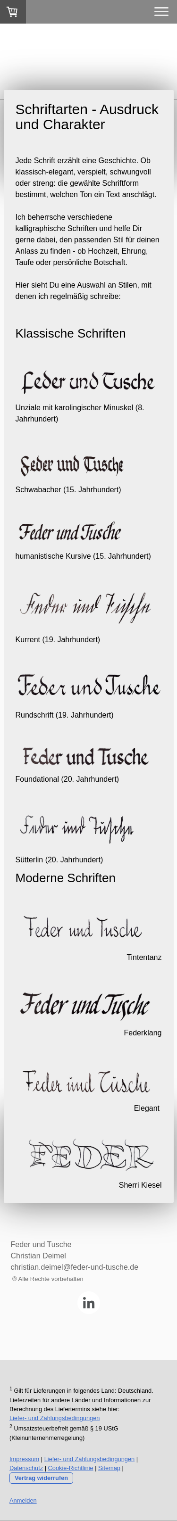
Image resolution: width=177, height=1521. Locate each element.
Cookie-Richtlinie (70, 1467)
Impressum (24, 1459)
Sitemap (109, 1467)
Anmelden (23, 1500)
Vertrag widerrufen (41, 1477)
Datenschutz (26, 1467)
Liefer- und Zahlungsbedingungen (54, 1418)
